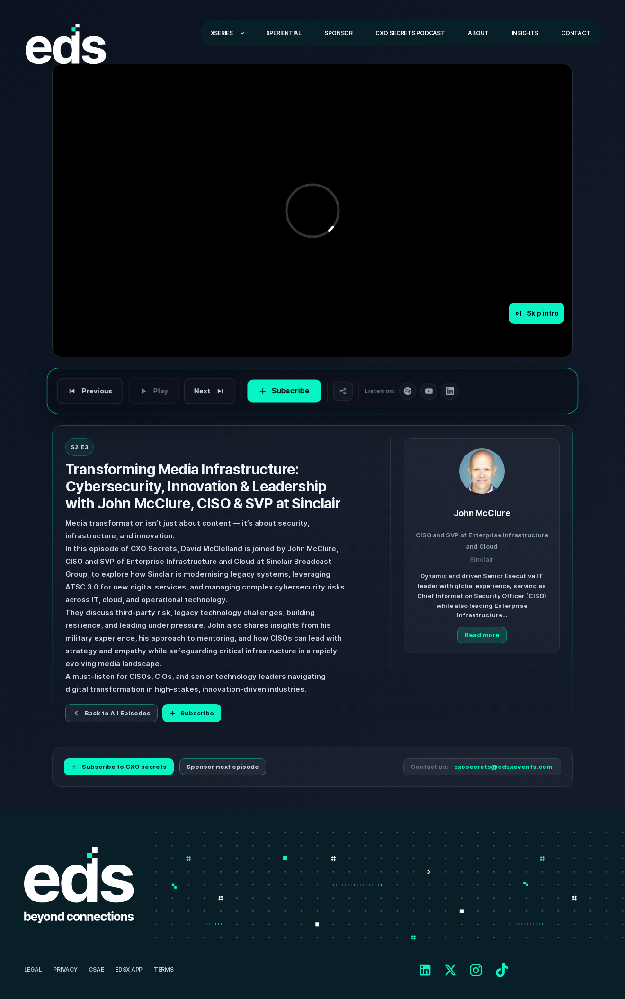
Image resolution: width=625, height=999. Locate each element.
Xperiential (284, 32)
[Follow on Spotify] (405, 391)
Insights (525, 32)
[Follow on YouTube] (426, 391)
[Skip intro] (537, 313)
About (478, 32)
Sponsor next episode (223, 766)
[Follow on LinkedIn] (447, 391)
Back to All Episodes (111, 713)
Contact (575, 32)
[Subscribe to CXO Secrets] (285, 391)
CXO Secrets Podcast (410, 32)
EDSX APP (129, 969)
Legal (33, 969)
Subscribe (192, 713)
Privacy (65, 969)
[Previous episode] (94, 391)
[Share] (342, 391)
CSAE (96, 969)
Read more (482, 635)
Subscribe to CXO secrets (119, 766)
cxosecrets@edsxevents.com (503, 767)
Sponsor (338, 32)
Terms (164, 969)
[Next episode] (212, 391)
